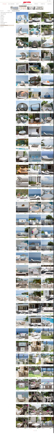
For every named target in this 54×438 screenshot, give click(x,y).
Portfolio (36, 3)
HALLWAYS (2, 19)
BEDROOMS (2, 16)
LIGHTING (1, 21)
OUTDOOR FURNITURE (16, 10)
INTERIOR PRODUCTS (3, 22)
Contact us (43, 3)
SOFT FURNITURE (3, 14)
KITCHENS (2, 18)
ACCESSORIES (2, 23)
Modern (9, 10)
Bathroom (2, 26)
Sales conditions (11, 3)
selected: (50, 3)
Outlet (17, 3)
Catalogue (4, 3)
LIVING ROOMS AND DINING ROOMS (6, 12)
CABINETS (2, 15)
